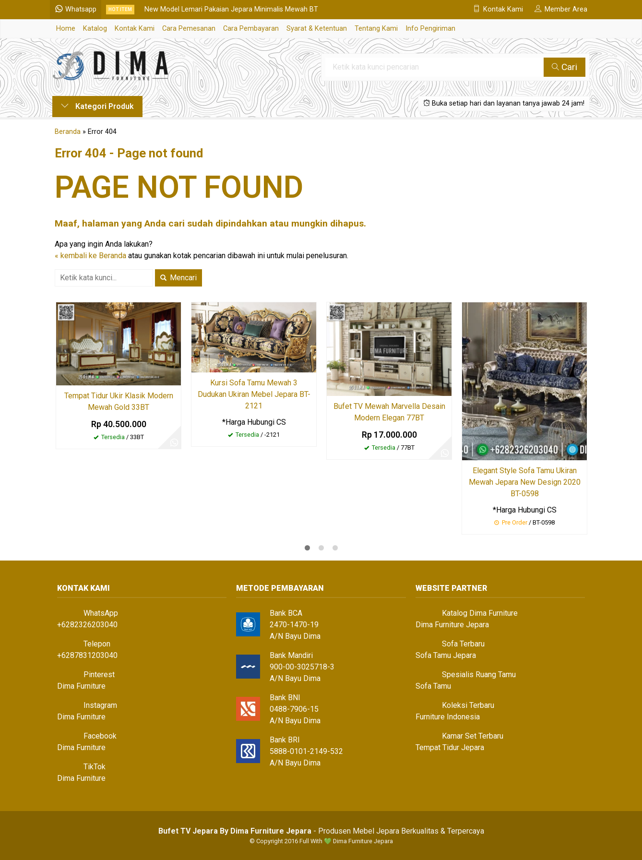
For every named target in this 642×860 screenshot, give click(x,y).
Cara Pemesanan (188, 28)
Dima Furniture (81, 686)
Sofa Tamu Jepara (446, 655)
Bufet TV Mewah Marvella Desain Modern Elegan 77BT (389, 412)
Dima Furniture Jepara (452, 624)
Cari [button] (564, 66)
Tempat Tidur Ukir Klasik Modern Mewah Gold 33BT (118, 401)
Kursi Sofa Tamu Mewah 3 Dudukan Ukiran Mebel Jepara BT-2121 (254, 394)
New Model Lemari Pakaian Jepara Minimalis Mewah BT (234, 9)
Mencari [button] (178, 277)
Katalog (95, 28)
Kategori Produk (97, 106)
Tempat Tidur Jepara (450, 747)
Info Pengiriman (430, 28)
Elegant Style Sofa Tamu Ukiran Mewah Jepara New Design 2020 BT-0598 (525, 482)
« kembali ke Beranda (90, 255)
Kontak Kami (135, 28)
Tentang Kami (376, 28)
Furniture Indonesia (448, 716)
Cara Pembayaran (251, 28)
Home (65, 28)
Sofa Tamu (433, 686)
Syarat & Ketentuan (316, 28)
